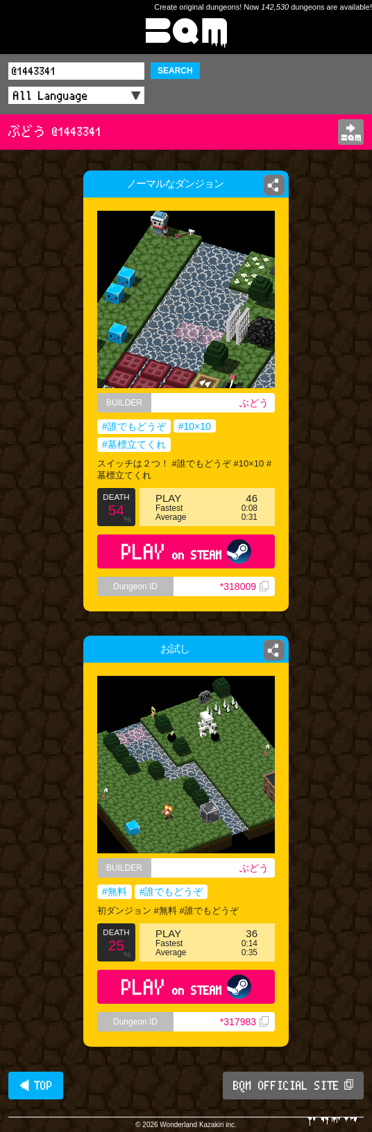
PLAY (186, 551)
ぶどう (254, 402)
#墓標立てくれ (134, 444)
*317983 (244, 1021)
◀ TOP (36, 1085)
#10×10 (194, 426)
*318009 (244, 586)
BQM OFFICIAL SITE (293, 1085)
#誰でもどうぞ (134, 426)
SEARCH (175, 71)
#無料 (114, 891)
